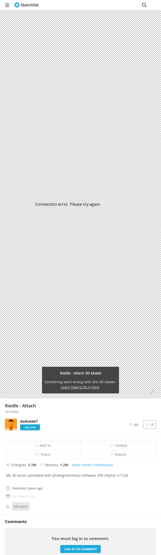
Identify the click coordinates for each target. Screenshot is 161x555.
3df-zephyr (20, 506)
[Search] (144, 5)
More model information (92, 464)
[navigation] (7, 5)
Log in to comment (80, 549)
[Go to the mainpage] (26, 4)
